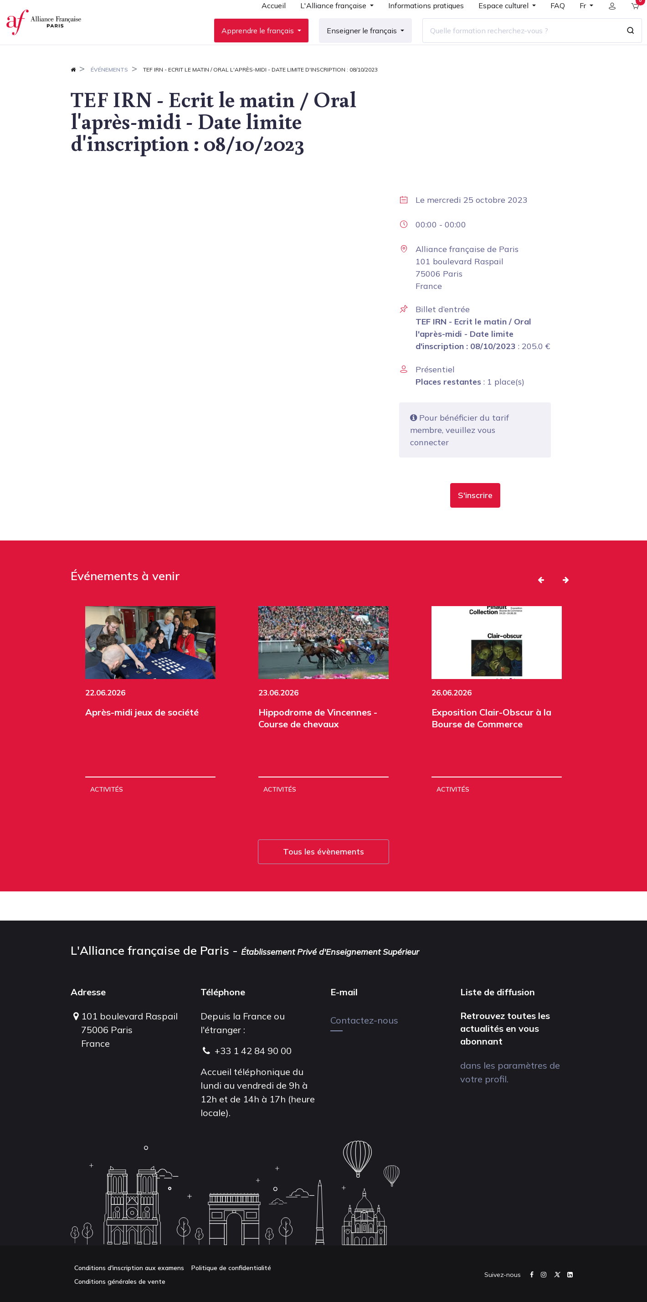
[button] (475, 524)
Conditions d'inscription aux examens (129, 1268)
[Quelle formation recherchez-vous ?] (513, 45)
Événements (109, 98)
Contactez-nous (364, 1020)
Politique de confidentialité (231, 1268)
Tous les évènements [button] (323, 880)
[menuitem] (266, 23)
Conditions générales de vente (119, 1281)
